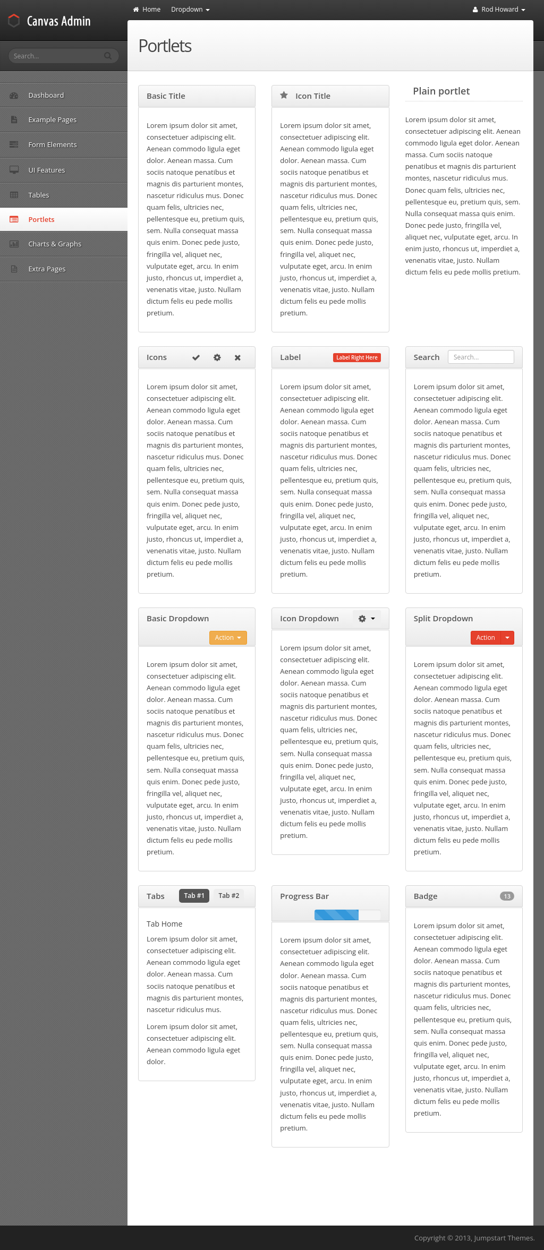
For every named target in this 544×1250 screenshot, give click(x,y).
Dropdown (190, 9)
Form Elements (90, 144)
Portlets (32, 219)
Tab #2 (228, 895)
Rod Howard (499, 9)
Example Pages (90, 119)
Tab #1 (194, 895)
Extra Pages (90, 268)
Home (146, 9)
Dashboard (37, 95)
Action (228, 637)
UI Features (90, 170)
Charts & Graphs (90, 244)
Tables (90, 195)
